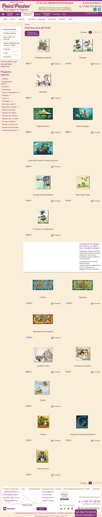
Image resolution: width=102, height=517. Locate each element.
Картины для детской (9, 124)
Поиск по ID (27, 505)
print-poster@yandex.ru (90, 508)
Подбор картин (9, 33)
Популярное (6, 101)
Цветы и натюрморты (9, 92)
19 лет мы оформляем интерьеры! (55, 3)
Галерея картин (10, 14)
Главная (27, 24)
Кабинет (62, 19)
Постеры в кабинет (9, 121)
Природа (5, 95)
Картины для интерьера (28, 14)
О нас (5, 53)
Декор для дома (8, 104)
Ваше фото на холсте (9, 38)
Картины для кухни (8, 110)
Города (4, 98)
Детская (42, 19)
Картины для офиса (9, 113)
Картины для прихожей (10, 127)
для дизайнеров (48, 492)
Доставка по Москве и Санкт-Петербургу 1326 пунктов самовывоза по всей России (54, 9)
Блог (64, 14)
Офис (5, 19)
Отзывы (37, 14)
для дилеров (46, 494)
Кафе (71, 19)
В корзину (57, 64)
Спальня (21, 19)
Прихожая (52, 19)
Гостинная (31, 19)
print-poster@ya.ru (86, 515)
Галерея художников (9, 130)
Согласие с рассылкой (65, 513)
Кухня (12, 19)
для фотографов (48, 500)
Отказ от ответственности (47, 513)
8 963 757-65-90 (87, 512)
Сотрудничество (47, 489)
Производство (34, 489)
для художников (48, 497)
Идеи (18, 14)
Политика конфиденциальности (26, 513)
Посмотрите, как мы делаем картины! (9, 64)
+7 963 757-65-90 (92, 13)
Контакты (57, 14)
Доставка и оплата (46, 14)
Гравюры (5, 79)
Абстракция (6, 89)
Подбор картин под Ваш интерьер (32, 33)
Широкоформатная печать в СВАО (11, 44)
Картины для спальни (9, 116)
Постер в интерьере (11, 489)
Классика (5, 87)
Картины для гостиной (10, 119)
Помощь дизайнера (11, 500)
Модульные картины (9, 107)
